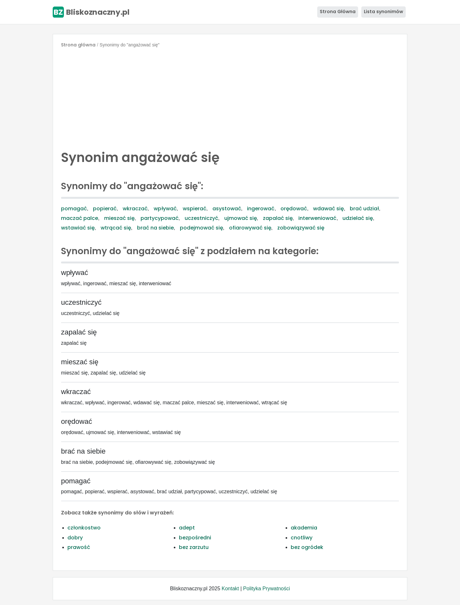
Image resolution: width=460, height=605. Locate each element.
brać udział (364, 208)
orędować (293, 208)
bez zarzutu (194, 547)
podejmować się (201, 227)
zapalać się (278, 218)
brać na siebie (155, 227)
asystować (226, 208)
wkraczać (135, 208)
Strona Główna (338, 11)
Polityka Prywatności (266, 588)
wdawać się (328, 208)
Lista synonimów (383, 11)
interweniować (317, 218)
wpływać (165, 208)
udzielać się (357, 218)
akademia (304, 527)
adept (187, 527)
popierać (105, 208)
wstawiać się (78, 227)
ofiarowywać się (250, 227)
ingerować (260, 208)
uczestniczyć (201, 218)
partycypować (160, 218)
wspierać (194, 208)
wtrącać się (116, 227)
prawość (78, 547)
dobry (75, 537)
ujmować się (240, 218)
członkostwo (84, 527)
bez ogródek (307, 547)
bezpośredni (195, 537)
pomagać (74, 208)
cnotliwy (301, 537)
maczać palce (79, 218)
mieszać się (119, 218)
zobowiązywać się (300, 227)
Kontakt (230, 588)
